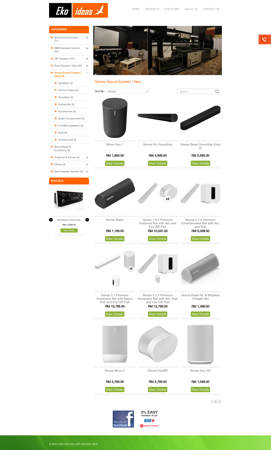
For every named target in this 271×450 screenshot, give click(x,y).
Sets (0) (62, 132)
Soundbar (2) (65, 97)
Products (152, 9)
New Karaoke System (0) (68, 171)
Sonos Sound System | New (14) (67, 74)
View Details (69, 230)
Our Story (172, 9)
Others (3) (60, 164)
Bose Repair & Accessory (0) (62, 148)
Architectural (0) (67, 139)
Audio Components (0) (71, 118)
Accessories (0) (67, 111)
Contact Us (211, 9)
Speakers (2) (65, 83)
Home (136, 9)
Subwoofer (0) (66, 104)
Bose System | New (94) (68, 65)
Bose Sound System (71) (66, 39)
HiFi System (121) (64, 58)
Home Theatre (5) (68, 90)
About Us (191, 9)
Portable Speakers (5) (70, 125)
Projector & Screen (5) (67, 157)
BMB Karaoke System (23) (67, 50)
